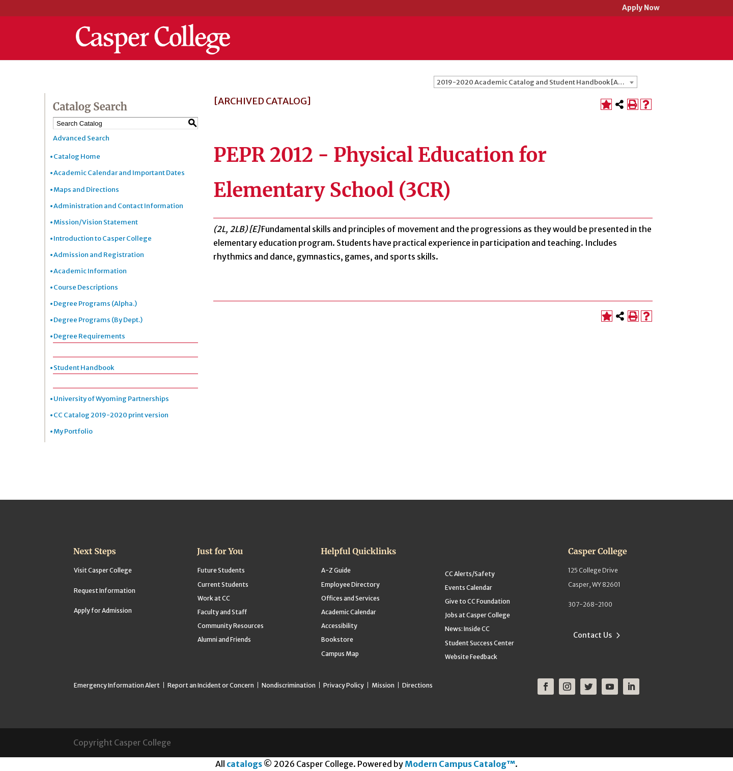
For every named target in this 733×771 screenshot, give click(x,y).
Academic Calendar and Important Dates (119, 172)
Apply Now (641, 8)
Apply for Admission (103, 610)
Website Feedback (471, 657)
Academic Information (90, 271)
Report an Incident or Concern (210, 685)
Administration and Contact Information (118, 206)
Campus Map (340, 654)
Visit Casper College (103, 570)
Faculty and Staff (222, 612)
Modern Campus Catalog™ (460, 764)
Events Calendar (468, 587)
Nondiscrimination (289, 685)
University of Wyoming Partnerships (111, 398)
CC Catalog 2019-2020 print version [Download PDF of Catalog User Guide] (110, 415)
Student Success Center (479, 643)
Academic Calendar (348, 612)
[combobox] (535, 82)
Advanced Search (81, 138)
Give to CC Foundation (477, 601)
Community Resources (231, 626)
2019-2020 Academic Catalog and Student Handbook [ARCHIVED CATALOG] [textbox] (537, 82)
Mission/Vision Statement (95, 222)
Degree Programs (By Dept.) (98, 320)
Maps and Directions (86, 189)
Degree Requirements (89, 336)
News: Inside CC (467, 629)
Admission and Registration (98, 254)
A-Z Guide (336, 570)
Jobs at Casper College (477, 615)
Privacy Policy (343, 685)
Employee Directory (350, 584)
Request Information (104, 590)
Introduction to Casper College (102, 238)
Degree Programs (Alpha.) (95, 303)
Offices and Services (350, 598)
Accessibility (339, 626)
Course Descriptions (85, 287)
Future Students (221, 570)
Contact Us (592, 635)
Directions (417, 685)
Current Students (223, 584)
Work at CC (214, 598)
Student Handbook (83, 367)
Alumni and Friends (224, 639)
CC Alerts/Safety (470, 574)
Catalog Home (76, 156)
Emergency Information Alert (117, 685)
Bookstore (337, 639)
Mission (383, 685)
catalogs (244, 764)
